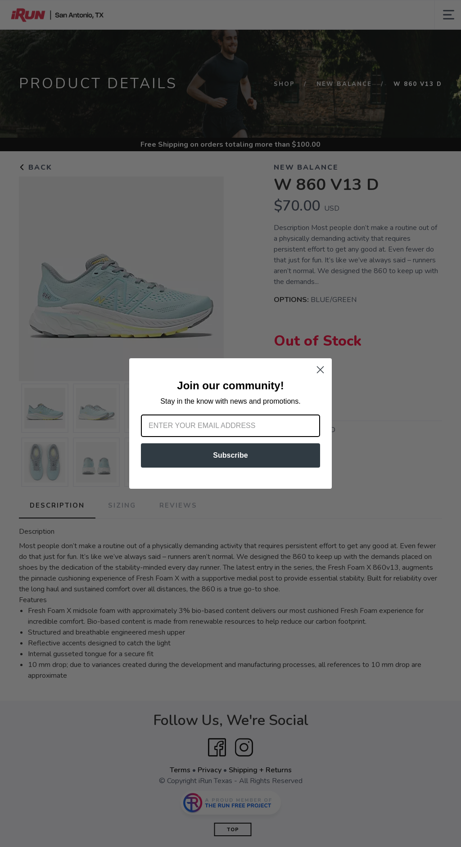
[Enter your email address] (230, 425)
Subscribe (230, 455)
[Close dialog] (320, 370)
